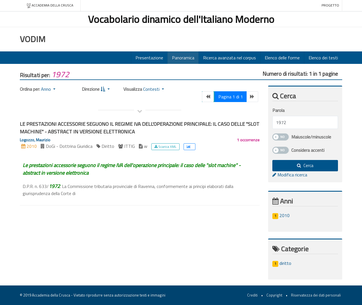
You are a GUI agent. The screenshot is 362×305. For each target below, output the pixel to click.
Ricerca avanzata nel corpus (229, 57)
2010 (281, 215)
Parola (278, 110)
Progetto (330, 5)
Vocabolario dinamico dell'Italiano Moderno (181, 19)
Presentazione (149, 57)
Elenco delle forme (282, 57)
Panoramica (183, 57)
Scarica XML (165, 146)
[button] (105, 89)
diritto (281, 263)
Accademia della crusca (49, 5)
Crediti (252, 295)
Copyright (274, 295)
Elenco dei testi (323, 57)
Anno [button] (46, 89)
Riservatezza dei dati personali (316, 295)
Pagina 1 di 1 (230, 96)
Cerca (305, 165)
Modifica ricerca (289, 174)
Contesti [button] (152, 89)
